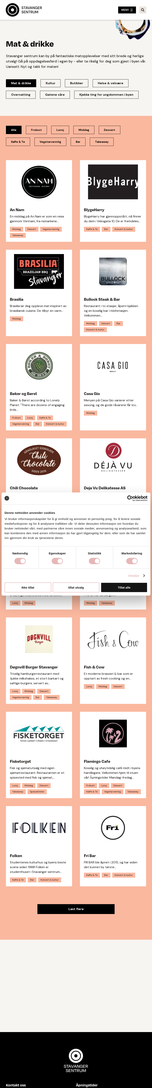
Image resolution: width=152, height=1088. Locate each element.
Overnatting (20, 95)
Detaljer (134, 575)
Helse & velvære (110, 83)
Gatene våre (55, 95)
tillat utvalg (76, 587)
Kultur (50, 83)
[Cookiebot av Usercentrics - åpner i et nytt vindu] (130, 498)
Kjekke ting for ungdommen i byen (106, 95)
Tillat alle (124, 587)
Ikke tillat (28, 587)
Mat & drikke (21, 83)
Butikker (76, 83)
